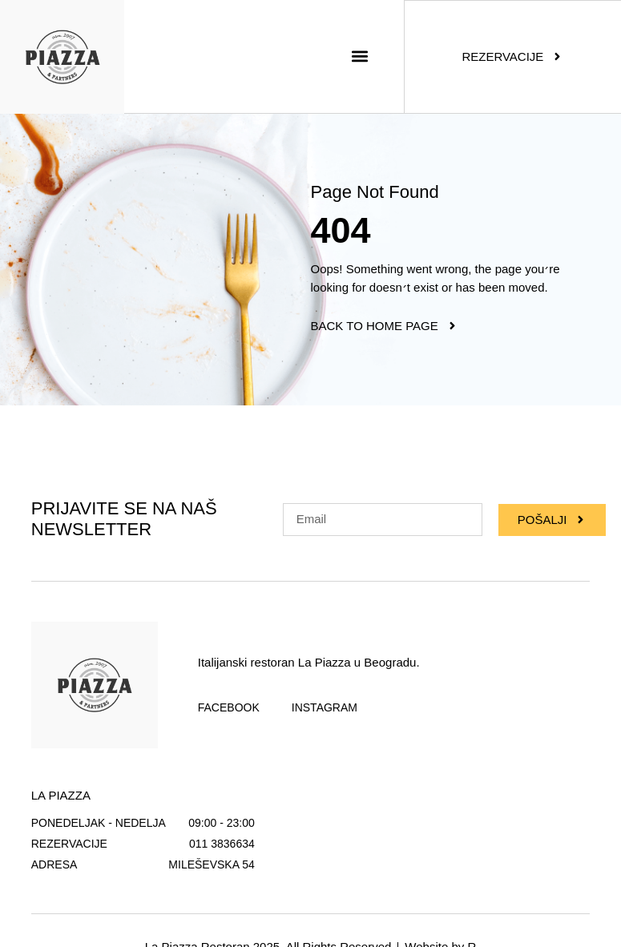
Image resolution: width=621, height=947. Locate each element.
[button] (359, 56)
